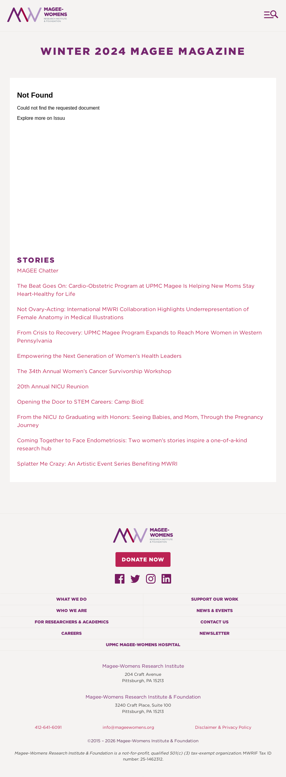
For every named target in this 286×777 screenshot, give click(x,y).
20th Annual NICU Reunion (53, 386)
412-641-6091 (48, 727)
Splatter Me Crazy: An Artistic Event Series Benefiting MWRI (97, 464)
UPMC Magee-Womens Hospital (143, 644)
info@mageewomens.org (128, 727)
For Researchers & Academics (72, 622)
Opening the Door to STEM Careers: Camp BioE (80, 402)
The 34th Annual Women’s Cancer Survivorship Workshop (94, 371)
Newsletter (214, 633)
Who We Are (71, 610)
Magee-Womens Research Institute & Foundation (143, 697)
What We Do (71, 599)
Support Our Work (214, 599)
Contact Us (214, 622)
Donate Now (143, 559)
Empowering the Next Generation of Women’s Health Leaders (99, 356)
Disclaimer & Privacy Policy (223, 727)
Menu (270, 15)
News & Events (215, 610)
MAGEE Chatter (37, 270)
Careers (71, 633)
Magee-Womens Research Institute (143, 666)
